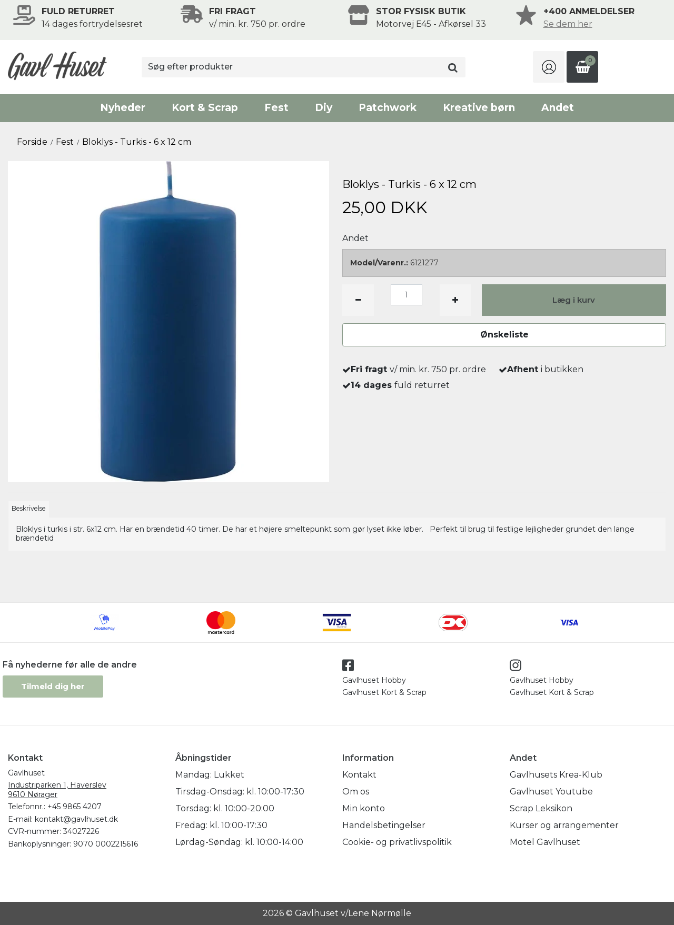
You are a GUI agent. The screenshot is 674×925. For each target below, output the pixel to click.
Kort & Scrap (205, 108)
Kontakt (359, 775)
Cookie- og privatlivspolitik (397, 842)
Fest (276, 108)
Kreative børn (479, 108)
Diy (323, 108)
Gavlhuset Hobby (374, 680)
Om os (355, 792)
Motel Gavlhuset (545, 842)
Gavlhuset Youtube (551, 792)
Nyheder (122, 108)
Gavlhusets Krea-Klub (556, 775)
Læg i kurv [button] (573, 300)
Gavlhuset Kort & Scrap (384, 692)
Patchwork (388, 108)
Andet (557, 108)
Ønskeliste (504, 335)
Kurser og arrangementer (564, 825)
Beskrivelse (29, 508)
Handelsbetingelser (383, 825)
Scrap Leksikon (541, 808)
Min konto (363, 808)
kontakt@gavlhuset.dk (76, 819)
